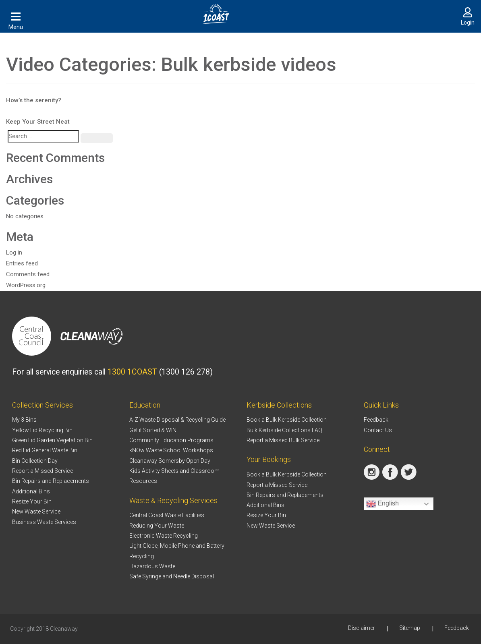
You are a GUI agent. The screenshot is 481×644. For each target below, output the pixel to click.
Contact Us (378, 430)
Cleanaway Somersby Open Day (169, 461)
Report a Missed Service (42, 471)
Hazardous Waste (152, 566)
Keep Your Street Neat (38, 121)
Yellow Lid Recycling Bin (42, 430)
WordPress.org (26, 285)
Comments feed (28, 274)
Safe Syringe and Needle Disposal (171, 576)
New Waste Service (36, 511)
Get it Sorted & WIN (152, 430)
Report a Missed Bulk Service (283, 440)
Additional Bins (31, 491)
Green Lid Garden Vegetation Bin (52, 440)
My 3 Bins (24, 419)
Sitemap (409, 628)
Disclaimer (361, 628)
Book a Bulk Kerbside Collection (287, 419)
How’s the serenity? (33, 100)
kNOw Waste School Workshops (171, 450)
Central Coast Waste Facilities (166, 515)
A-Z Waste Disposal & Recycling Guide (177, 419)
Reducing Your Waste (156, 525)
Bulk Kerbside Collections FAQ (284, 430)
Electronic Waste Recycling (163, 535)
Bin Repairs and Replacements (50, 481)
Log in (14, 252)
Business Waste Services (44, 522)
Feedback (376, 419)
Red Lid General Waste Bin (44, 450)
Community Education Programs (171, 440)
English (382, 504)
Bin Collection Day (35, 461)
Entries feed (22, 263)
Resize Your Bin (32, 501)
